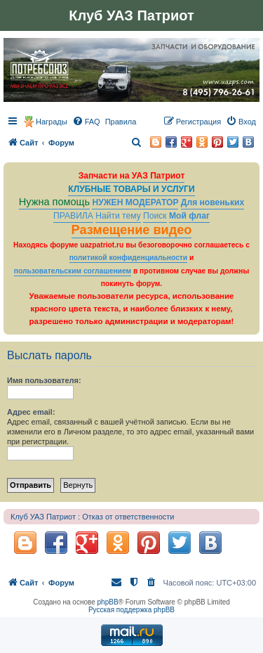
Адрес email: (31, 412)
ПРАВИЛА (73, 216)
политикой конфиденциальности (128, 257)
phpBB (108, 602)
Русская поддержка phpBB (131, 610)
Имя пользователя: (44, 380)
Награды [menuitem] (51, 121)
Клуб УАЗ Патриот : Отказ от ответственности (92, 516)
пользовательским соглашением (72, 271)
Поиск (155, 216)
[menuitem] (86, 121)
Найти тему (118, 216)
